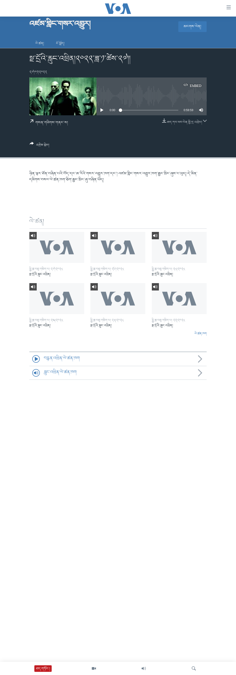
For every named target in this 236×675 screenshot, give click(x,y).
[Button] (39, 146)
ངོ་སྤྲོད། (60, 43)
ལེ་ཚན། (39, 43)
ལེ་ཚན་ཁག (201, 333)
